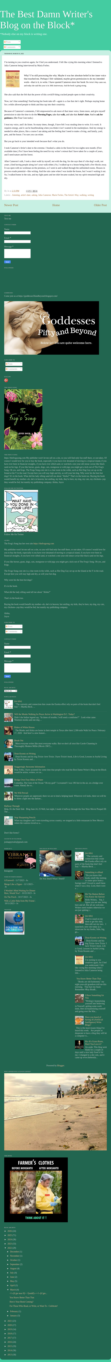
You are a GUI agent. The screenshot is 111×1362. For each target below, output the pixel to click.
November (15, 1256)
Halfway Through (12, 806)
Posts (7, 42)
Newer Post (11, 205)
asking (34, 195)
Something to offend (94, 872)
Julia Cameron (44, 195)
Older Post (100, 205)
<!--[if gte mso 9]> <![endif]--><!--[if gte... (28, 1293)
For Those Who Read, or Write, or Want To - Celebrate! (34, 1306)
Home (56, 205)
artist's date (25, 195)
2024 (10, 1239)
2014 (10, 1350)
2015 (10, 1346)
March (13, 1290)
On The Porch (10, 897)
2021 (10, 1321)
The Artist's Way (71, 195)
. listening (15, 195)
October (14, 1260)
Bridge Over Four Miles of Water (28, 780)
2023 (10, 1243)
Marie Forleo (57, 195)
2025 (10, 1235)
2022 (10, 1248)
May (12, 1281)
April (12, 1285)
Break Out (18, 740)
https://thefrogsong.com (43, 543)
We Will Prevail (21, 793)
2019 (10, 1329)
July (12, 1273)
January (13, 1315)
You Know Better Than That (88, 978)
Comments (9, 47)
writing (91, 195)
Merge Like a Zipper (13, 884)
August (13, 1268)
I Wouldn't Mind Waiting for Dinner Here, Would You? (19, 891)
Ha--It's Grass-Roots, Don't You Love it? (94, 1042)
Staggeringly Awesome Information (29, 767)
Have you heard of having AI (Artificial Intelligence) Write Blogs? (94, 1021)
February (14, 1311)
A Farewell (9, 880)
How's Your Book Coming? (21, 1302)
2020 (10, 1325)
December (14, 1251)
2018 (10, 1333)
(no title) (18, 701)
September (15, 1264)
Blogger (60, 1065)
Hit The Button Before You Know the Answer (95, 895)
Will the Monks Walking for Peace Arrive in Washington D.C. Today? (44, 714)
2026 (10, 1231)
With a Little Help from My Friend (19, 901)
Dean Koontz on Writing (25, 753)
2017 (10, 1338)
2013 (10, 1354)
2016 (10, 1342)
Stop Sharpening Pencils (24, 817)
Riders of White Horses (24, 727)
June (12, 1277)
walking (83, 195)
